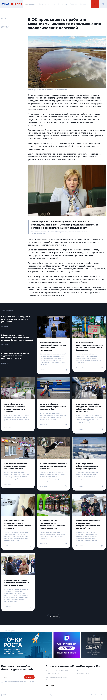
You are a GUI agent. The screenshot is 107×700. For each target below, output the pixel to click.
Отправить (29, 677)
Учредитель (81, 671)
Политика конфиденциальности (57, 677)
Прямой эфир (62, 4)
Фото (53, 4)
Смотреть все (53, 616)
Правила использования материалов (59, 680)
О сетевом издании (52, 673)
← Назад (4, 18)
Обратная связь (83, 673)
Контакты (83, 4)
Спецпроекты (44, 4)
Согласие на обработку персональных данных (19, 681)
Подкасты (73, 4)
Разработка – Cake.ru (98, 695)
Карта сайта (54, 695)
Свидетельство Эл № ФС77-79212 (57, 671)
